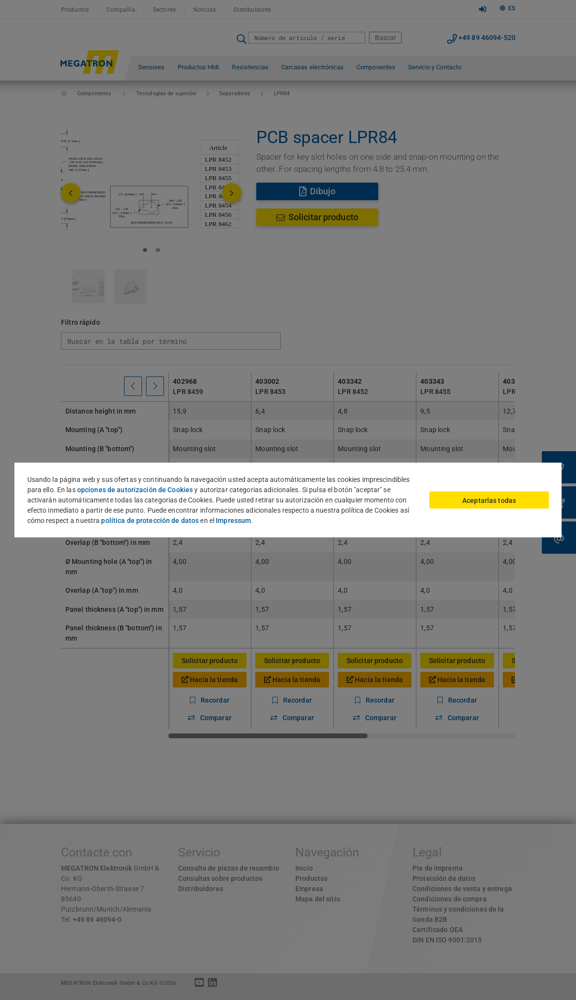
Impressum (233, 520)
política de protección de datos (150, 520)
